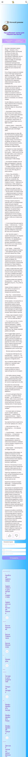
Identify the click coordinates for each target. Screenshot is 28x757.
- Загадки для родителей (12, 629)
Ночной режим (16, 22)
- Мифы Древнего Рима (14, 650)
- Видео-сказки (12, 705)
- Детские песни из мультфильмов (14, 667)
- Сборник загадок (14, 633)
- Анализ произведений (12, 698)
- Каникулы (11, 615)
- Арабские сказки (14, 702)
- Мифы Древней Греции (13, 655)
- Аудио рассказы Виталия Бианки (13, 587)
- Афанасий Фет (13, 723)
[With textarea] (14, 545)
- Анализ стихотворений (13, 719)
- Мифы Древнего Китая (14, 645)
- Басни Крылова (13, 598)
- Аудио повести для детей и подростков (13, 580)
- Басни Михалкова (14, 605)
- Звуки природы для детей (13, 673)
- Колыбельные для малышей (14, 678)
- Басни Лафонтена (14, 601)
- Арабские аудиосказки (12, 574)
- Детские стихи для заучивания (14, 728)
